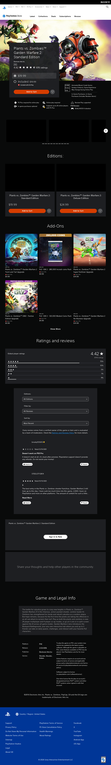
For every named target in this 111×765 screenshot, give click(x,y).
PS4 (22, 7)
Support (61, 7)
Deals (53, 14)
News (47, 7)
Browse (77, 14)
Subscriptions (65, 14)
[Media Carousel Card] (26, 128)
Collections (43, 14)
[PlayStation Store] (13, 13)
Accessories (38, 7)
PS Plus (29, 7)
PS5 (16, 7)
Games (10, 7)
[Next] (106, 128)
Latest (32, 14)
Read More (27, 495)
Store (54, 7)
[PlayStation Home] (4, 6)
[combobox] (55, 397)
